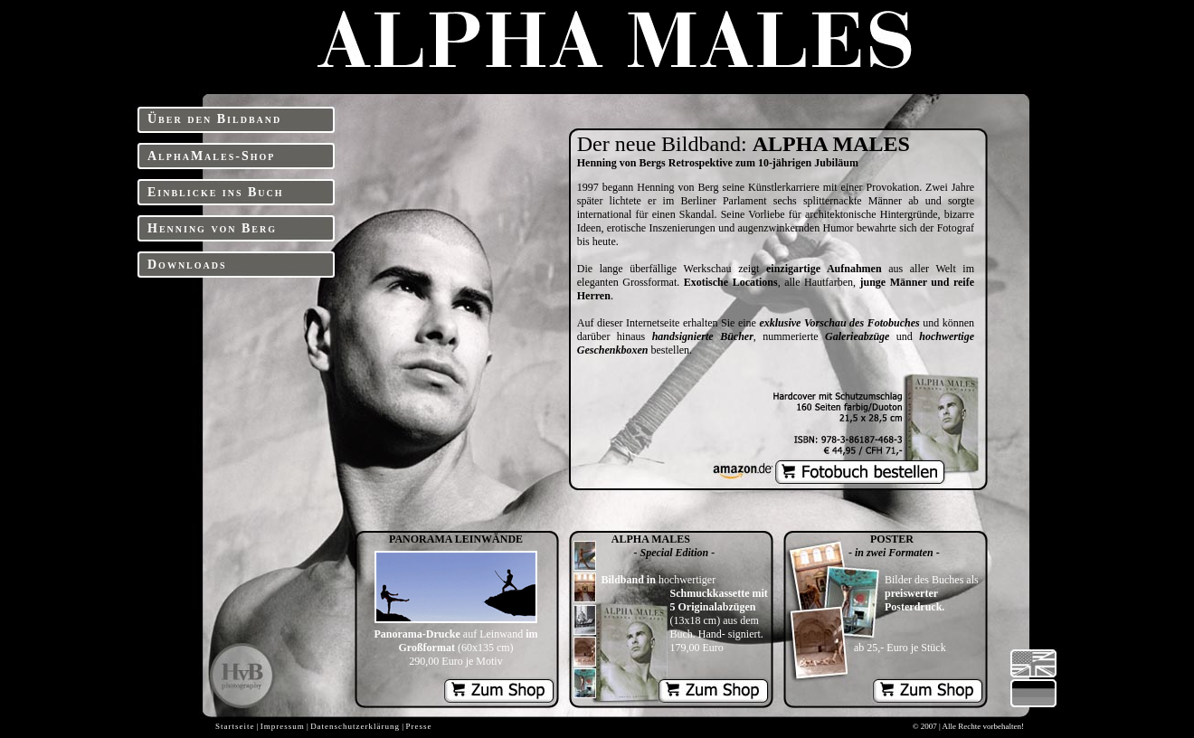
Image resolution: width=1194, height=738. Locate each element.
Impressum (283, 726)
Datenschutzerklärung (355, 726)
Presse (418, 726)
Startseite (235, 726)
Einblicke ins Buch (215, 192)
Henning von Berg (212, 228)
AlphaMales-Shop (211, 156)
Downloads (187, 264)
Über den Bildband (214, 119)
